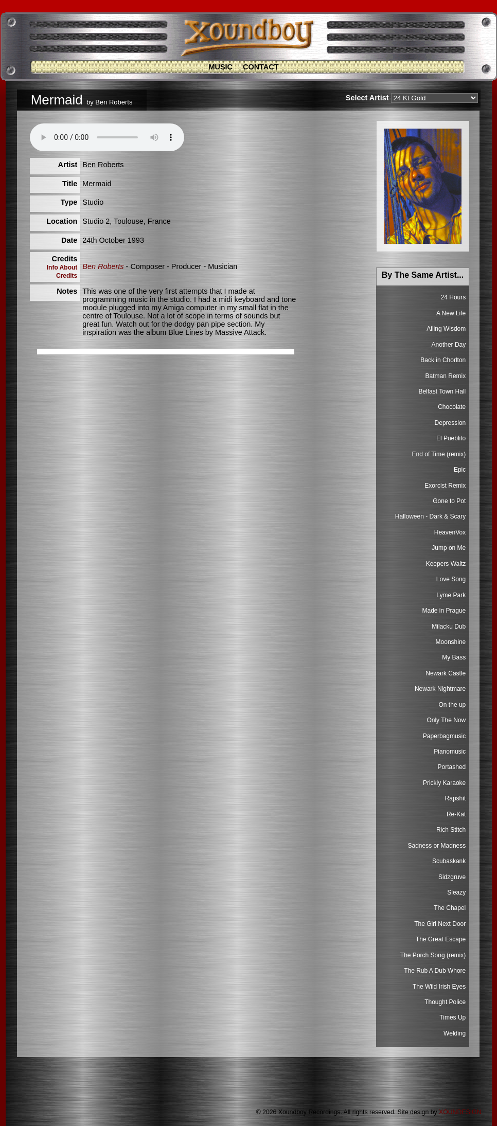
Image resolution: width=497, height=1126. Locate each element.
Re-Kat (456, 814)
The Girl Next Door (440, 923)
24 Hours (453, 297)
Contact (261, 67)
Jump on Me (449, 547)
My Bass (454, 657)
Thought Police (445, 1002)
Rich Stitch (451, 829)
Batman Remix (445, 376)
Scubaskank (449, 861)
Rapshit (455, 798)
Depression (450, 422)
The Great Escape (441, 939)
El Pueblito (451, 438)
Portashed (452, 767)
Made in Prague (444, 610)
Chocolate (452, 406)
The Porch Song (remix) (433, 955)
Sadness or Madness (437, 845)
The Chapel (450, 907)
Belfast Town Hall (442, 391)
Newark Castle (445, 673)
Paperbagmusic (444, 736)
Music (220, 67)
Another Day (449, 344)
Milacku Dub (449, 626)
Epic (460, 469)
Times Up (452, 1017)
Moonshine (451, 642)
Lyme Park (451, 595)
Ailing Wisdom (446, 328)
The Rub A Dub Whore (435, 970)
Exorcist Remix (445, 485)
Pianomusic (450, 751)
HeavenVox (450, 532)
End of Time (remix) (439, 454)
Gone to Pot (449, 501)
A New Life (451, 313)
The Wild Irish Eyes (439, 986)
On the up (452, 704)
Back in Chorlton (443, 360)
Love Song (451, 579)
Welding (454, 1033)
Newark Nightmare (440, 688)
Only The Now (446, 720)
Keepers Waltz (446, 563)
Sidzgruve (452, 877)
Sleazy (456, 892)
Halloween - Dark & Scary (430, 516)
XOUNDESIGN (460, 1112)
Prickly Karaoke (444, 783)
